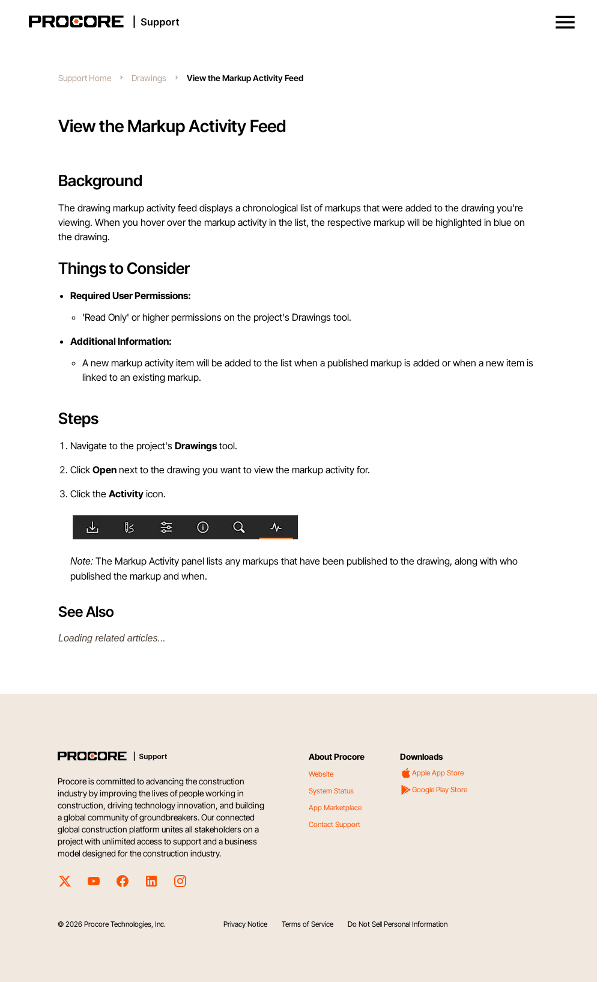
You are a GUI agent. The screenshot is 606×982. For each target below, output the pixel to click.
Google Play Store (433, 790)
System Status (331, 790)
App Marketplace (335, 807)
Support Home (84, 78)
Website (321, 773)
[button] (565, 22)
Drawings (149, 78)
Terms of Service (307, 924)
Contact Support (334, 824)
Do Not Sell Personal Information (397, 924)
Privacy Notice (245, 924)
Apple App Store (432, 773)
